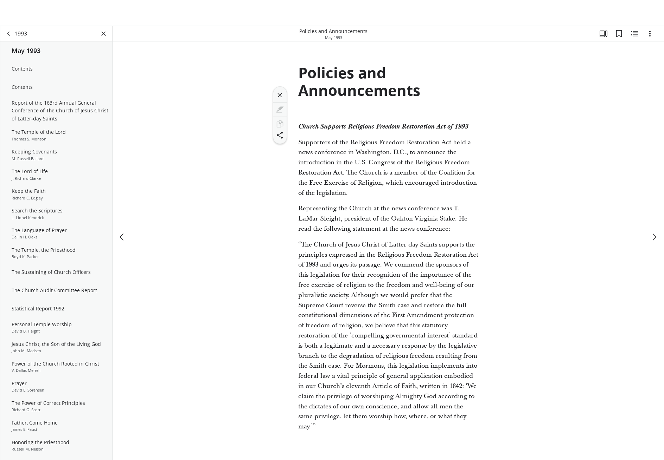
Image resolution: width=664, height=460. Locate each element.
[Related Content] (634, 33)
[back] (8, 33)
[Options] (650, 33)
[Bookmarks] (619, 33)
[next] (654, 237)
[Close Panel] (103, 33)
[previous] (122, 237)
